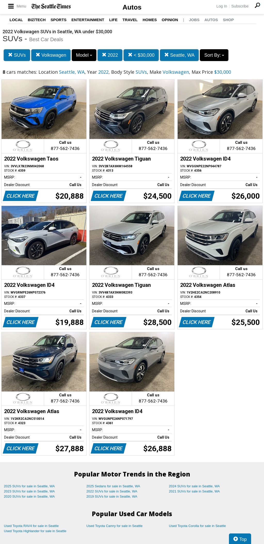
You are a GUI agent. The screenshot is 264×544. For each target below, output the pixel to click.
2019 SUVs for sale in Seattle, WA (111, 496)
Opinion (170, 20)
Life (113, 20)
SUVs (17, 55)
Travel (130, 20)
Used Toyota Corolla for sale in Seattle (197, 526)
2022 (110, 55)
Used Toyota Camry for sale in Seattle (114, 526)
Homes (150, 20)
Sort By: (214, 55)
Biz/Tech (37, 20)
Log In (221, 6)
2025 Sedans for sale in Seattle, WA (113, 486)
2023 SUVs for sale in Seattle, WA (29, 491)
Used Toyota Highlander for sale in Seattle (35, 531)
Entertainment (87, 20)
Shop (228, 20)
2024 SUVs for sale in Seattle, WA (194, 486)
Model (84, 55)
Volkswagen (51, 55)
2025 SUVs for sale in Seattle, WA (29, 486)
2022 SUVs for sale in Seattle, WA (111, 491)
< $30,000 (141, 55)
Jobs (194, 20)
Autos (132, 7)
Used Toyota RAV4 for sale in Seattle (31, 526)
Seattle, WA (179, 55)
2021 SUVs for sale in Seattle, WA (194, 491)
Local (16, 20)
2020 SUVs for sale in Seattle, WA (29, 496)
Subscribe (240, 6)
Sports (59, 20)
